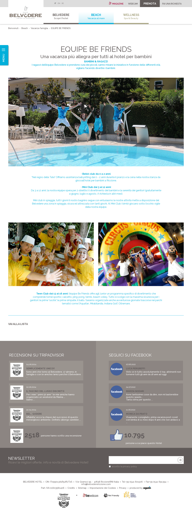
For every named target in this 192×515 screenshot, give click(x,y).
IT (55, 3)
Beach (96, 16)
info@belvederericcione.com (96, 484)
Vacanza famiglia (39, 28)
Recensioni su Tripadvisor (36, 355)
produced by (140, 487)
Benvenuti (13, 28)
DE (63, 3)
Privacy (122, 488)
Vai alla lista (18, 324)
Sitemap (82, 488)
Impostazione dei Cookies (103, 488)
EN (59, 3)
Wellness (131, 16)
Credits (71, 488)
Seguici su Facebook (130, 355)
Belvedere (61, 16)
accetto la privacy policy (124, 466)
